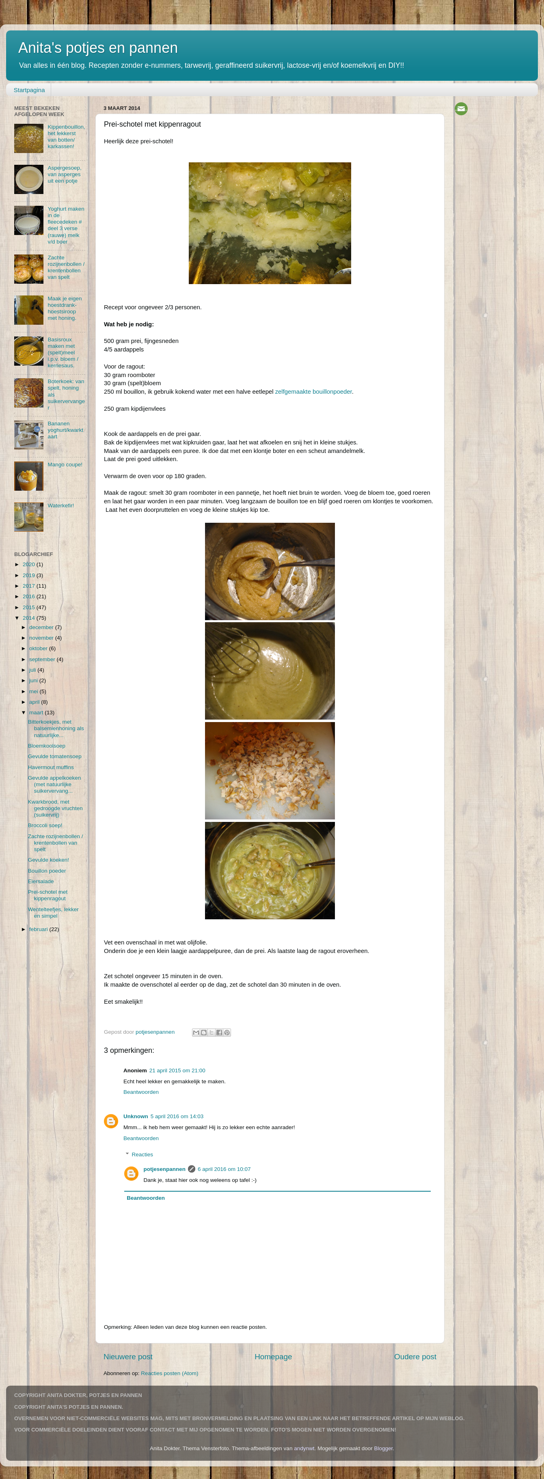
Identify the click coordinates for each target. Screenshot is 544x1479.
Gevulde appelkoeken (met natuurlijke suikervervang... (54, 784)
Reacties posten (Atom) (169, 1373)
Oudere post (415, 1356)
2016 (30, 596)
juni (34, 680)
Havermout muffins (51, 767)
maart (37, 712)
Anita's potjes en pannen (98, 47)
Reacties (142, 1154)
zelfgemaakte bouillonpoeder (313, 391)
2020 (30, 564)
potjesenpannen (165, 1169)
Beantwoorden (141, 1092)
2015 (30, 607)
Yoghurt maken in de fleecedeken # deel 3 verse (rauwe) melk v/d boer (65, 225)
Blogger (383, 1448)
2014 (30, 618)
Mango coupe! (64, 464)
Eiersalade (41, 881)
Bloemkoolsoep (46, 746)
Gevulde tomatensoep (55, 756)
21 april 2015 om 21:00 (177, 1070)
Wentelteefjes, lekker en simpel (53, 912)
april (35, 702)
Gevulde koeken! (48, 860)
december (42, 627)
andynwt (304, 1448)
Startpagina (29, 89)
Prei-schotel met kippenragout (48, 895)
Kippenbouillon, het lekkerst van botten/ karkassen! (66, 137)
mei (34, 691)
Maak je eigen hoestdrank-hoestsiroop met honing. (64, 308)
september (43, 659)
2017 (30, 586)
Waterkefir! (60, 505)
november (42, 638)
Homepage (273, 1356)
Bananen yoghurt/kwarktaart (65, 430)
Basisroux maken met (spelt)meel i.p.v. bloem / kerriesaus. (62, 352)
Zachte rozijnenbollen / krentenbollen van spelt (65, 267)
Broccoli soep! (45, 825)
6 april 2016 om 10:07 (224, 1169)
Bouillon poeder (47, 871)
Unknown (135, 1116)
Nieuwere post (128, 1356)
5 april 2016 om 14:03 (177, 1116)
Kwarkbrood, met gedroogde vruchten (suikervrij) (55, 808)
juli (33, 670)
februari (39, 929)
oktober (39, 648)
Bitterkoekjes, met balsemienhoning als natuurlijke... (56, 728)
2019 (30, 575)
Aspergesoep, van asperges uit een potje (64, 174)
